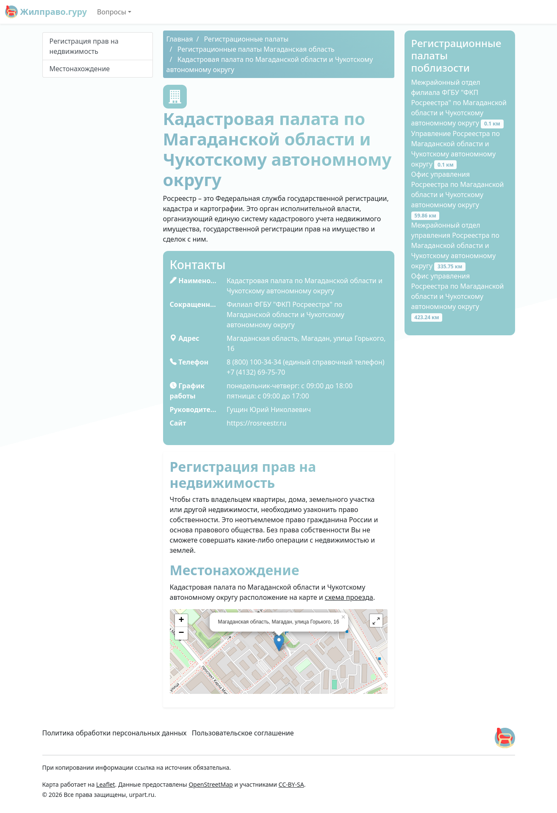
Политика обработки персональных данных (114, 733)
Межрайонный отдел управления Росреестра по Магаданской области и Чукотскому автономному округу (455, 245)
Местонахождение (80, 68)
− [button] (181, 633)
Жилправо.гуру (46, 12)
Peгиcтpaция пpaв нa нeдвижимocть (84, 46)
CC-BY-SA (291, 784)
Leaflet (105, 784)
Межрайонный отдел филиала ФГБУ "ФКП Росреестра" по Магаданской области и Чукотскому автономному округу (459, 103)
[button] (376, 620)
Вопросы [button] (111, 12)
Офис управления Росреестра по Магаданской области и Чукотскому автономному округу (457, 195)
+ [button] (181, 620)
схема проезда (349, 597)
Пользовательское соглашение (243, 733)
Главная (179, 39)
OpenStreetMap (210, 784)
